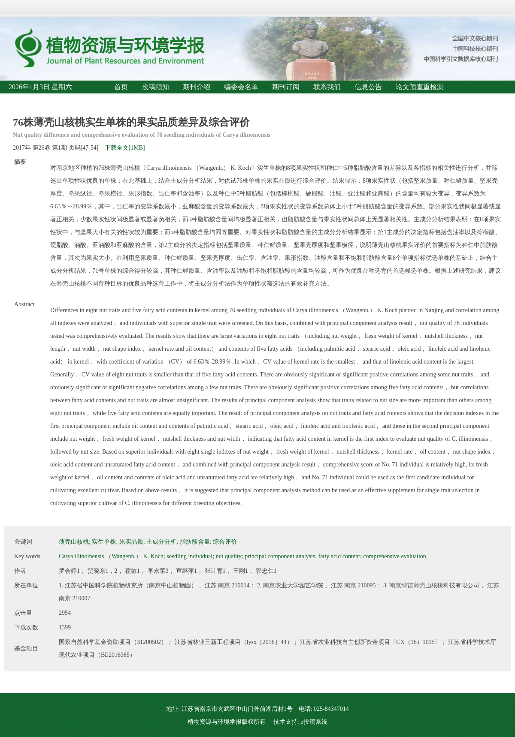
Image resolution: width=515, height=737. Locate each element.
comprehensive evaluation (394, 556)
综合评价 (225, 541)
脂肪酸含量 (195, 541)
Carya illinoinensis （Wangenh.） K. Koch (111, 556)
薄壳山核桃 (74, 541)
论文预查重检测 (420, 86)
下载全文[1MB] (125, 147)
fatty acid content (339, 556)
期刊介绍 (196, 86)
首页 (121, 86)
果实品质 (131, 541)
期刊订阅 (286, 86)
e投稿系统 (313, 722)
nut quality (229, 556)
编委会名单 (241, 86)
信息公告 (368, 86)
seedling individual (189, 556)
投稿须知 (155, 86)
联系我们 (327, 86)
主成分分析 (161, 541)
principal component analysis (280, 556)
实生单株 (104, 541)
